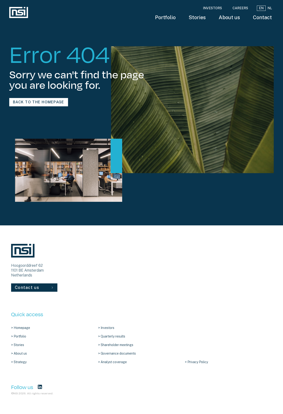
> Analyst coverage (112, 362)
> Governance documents (117, 353)
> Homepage (20, 328)
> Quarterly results (111, 336)
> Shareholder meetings (115, 345)
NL (269, 8)
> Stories (17, 345)
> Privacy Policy (196, 362)
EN (261, 8)
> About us (19, 353)
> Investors (106, 328)
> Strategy (19, 362)
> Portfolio (18, 336)
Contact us (34, 287)
